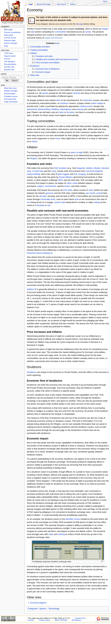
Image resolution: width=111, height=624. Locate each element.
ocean (88, 32)
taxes (91, 190)
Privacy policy (44, 620)
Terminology (53, 609)
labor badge (97, 103)
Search (4, 74)
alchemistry (32, 109)
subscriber (88, 100)
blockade (40, 205)
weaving (80, 109)
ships (51, 534)
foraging (82, 174)
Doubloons (32, 372)
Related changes (11, 91)
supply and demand (53, 38)
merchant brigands (94, 171)
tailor (61, 112)
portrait (100, 193)
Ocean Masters (66, 177)
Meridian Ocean (73, 519)
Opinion (42, 609)
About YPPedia (61, 620)
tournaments (50, 186)
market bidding (33, 174)
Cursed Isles (38, 171)
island (34, 141)
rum (28, 202)
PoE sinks (67, 190)
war (48, 205)
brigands (81, 168)
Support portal (9, 56)
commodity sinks (47, 199)
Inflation (30, 289)
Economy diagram (38, 603)
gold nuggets (63, 174)
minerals (76, 93)
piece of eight (77, 152)
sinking (97, 202)
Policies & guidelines (12, 32)
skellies (89, 168)
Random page (9, 40)
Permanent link (10, 99)
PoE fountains (60, 168)
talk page (79, 24)
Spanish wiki (9, 70)
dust (77, 199)
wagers (40, 186)
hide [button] (57, 43)
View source (61, 4)
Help (6, 46)
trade (75, 183)
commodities (60, 32)
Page (31, 4)
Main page (8, 29)
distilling (55, 109)
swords (45, 93)
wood (57, 138)
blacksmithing (44, 109)
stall (32, 32)
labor (58, 100)
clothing (61, 534)
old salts (43, 196)
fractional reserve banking (38, 253)
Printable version (11, 96)
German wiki (9, 67)
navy (53, 171)
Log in (105, 1)
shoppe (105, 29)
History (73, 4)
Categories (33, 609)
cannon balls (59, 202)
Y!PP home (8, 53)
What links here (10, 88)
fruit (75, 174)
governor (50, 193)
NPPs (60, 180)
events (67, 186)
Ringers (33, 158)
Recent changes (10, 43)
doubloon (64, 103)
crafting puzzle (85, 106)
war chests (90, 193)
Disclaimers (76, 620)
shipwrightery (66, 109)
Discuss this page (44, 4)
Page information (11, 102)
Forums (7, 59)
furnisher (71, 112)
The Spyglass (9, 61)
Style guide (8, 35)
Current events (10, 38)
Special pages (9, 93)
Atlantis (97, 168)
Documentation (10, 64)
